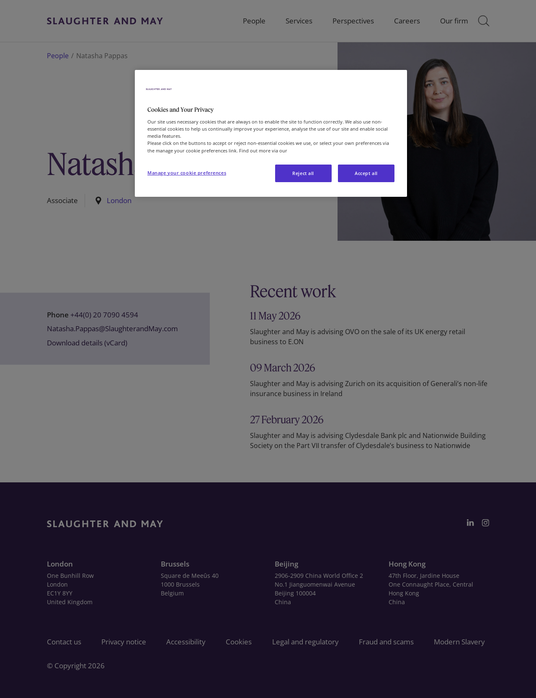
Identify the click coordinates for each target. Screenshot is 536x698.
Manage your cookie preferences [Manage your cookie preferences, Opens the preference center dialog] (186, 173)
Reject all (303, 173)
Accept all (366, 173)
